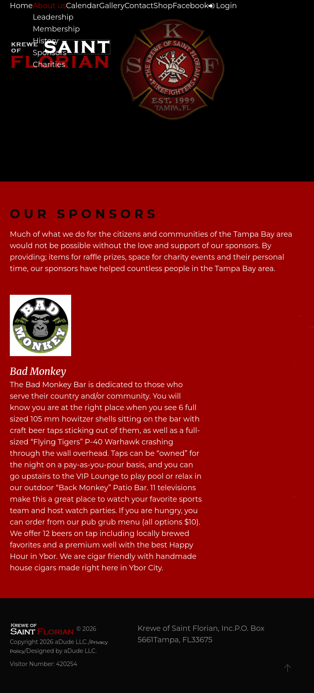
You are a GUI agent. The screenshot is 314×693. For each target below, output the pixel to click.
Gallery (131, 20)
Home (20, 20)
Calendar (95, 20)
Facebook (232, 20)
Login (271, 20)
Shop (197, 20)
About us (55, 20)
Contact (165, 20)
